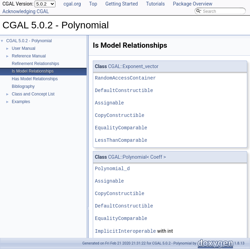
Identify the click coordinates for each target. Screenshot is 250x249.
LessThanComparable (121, 140)
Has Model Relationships (35, 78)
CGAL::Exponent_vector (133, 66)
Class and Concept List (33, 94)
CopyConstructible (119, 115)
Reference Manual (29, 56)
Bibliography (23, 86)
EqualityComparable (121, 127)
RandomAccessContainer (125, 78)
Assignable (109, 103)
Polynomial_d (112, 168)
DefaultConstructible (124, 90)
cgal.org (72, 4)
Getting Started (121, 4)
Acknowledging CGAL (25, 11)
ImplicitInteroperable (125, 231)
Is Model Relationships (33, 71)
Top (93, 4)
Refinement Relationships (35, 63)
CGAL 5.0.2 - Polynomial (29, 40)
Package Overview (192, 4)
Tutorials (155, 4)
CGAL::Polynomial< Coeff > (137, 157)
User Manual (23, 48)
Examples (21, 101)
